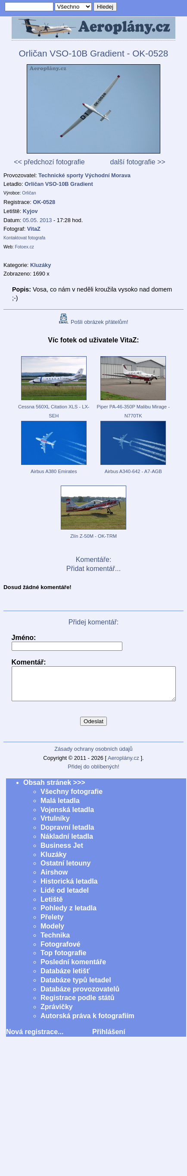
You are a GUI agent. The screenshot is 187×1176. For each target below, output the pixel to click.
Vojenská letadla (67, 816)
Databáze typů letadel (76, 986)
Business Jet (62, 852)
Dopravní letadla (67, 833)
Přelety (52, 923)
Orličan (29, 193)
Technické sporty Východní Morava (84, 175)
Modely (52, 932)
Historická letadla (69, 887)
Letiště (52, 905)
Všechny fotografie (72, 798)
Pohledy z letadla (69, 914)
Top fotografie (63, 959)
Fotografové (60, 950)
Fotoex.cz (24, 247)
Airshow (54, 878)
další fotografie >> (137, 162)
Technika (55, 941)
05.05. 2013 (37, 220)
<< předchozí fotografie (49, 162)
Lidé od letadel (65, 896)
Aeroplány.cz (123, 764)
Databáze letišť (65, 977)
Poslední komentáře (73, 968)
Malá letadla (60, 807)
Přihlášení (108, 1038)
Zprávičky (57, 1013)
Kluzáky (53, 861)
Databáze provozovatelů (80, 995)
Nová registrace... (34, 1038)
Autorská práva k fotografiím (87, 1022)
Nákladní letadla (67, 843)
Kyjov (30, 211)
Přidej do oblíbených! (93, 773)
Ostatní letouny (65, 869)
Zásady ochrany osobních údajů (93, 755)
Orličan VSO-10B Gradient (59, 184)
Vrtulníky (55, 824)
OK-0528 (44, 202)
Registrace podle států (78, 1004)
